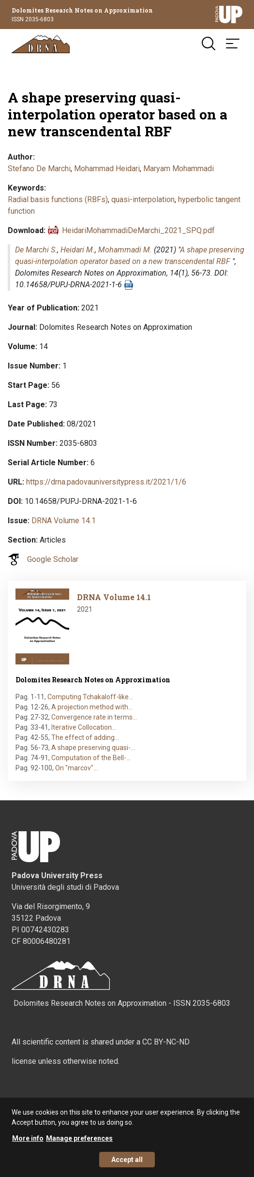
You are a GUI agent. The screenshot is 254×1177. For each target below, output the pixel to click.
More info (28, 1144)
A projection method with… (92, 707)
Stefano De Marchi (39, 168)
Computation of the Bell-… (91, 758)
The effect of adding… (85, 737)
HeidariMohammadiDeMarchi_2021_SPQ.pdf (138, 230)
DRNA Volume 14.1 (63, 520)
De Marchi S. (36, 249)
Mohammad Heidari (107, 168)
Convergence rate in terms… (94, 717)
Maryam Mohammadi (178, 168)
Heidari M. (77, 249)
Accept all (127, 1166)
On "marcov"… (76, 768)
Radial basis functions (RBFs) (58, 199)
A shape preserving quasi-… (93, 747)
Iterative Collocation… (83, 727)
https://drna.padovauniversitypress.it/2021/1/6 (106, 481)
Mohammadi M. (125, 249)
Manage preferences (79, 1144)
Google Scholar (52, 559)
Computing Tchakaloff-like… (90, 697)
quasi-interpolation (143, 199)
